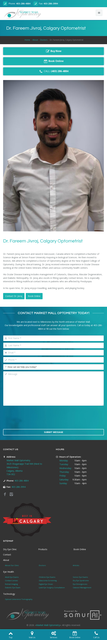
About (35, 40)
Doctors (43, 40)
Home (27, 40)
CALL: (53, 71)
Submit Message (53, 432)
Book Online (34, 296)
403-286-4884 (23, 3)
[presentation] (53, 419)
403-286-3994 (51, 3)
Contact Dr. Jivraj (13, 296)
